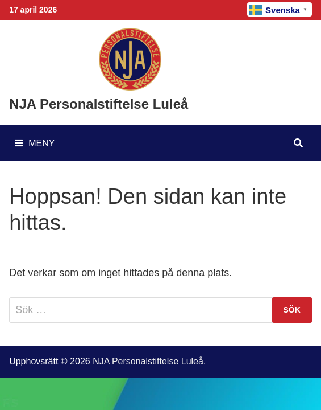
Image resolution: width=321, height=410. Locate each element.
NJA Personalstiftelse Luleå (98, 104)
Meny (35, 143)
